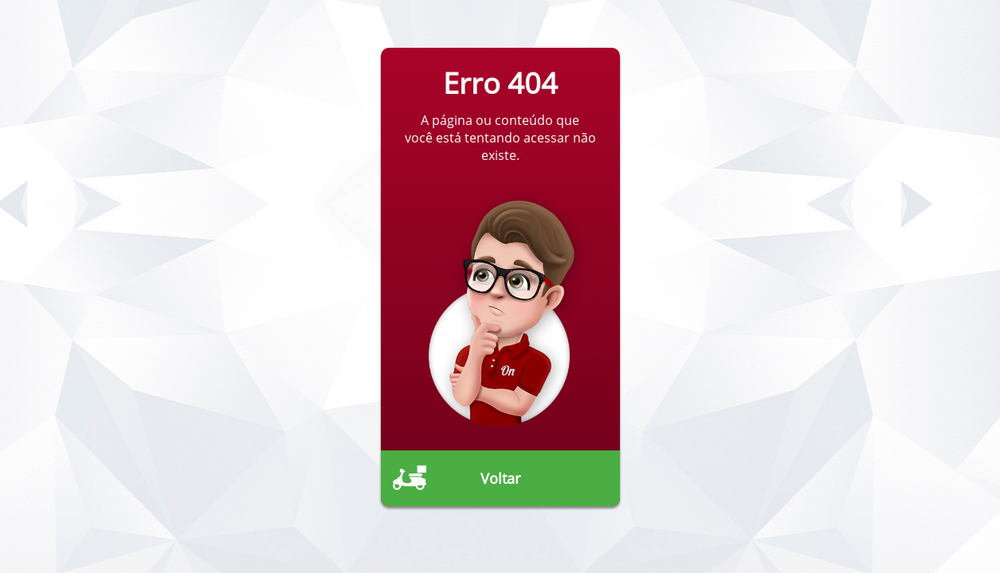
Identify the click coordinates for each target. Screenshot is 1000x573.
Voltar (500, 478)
